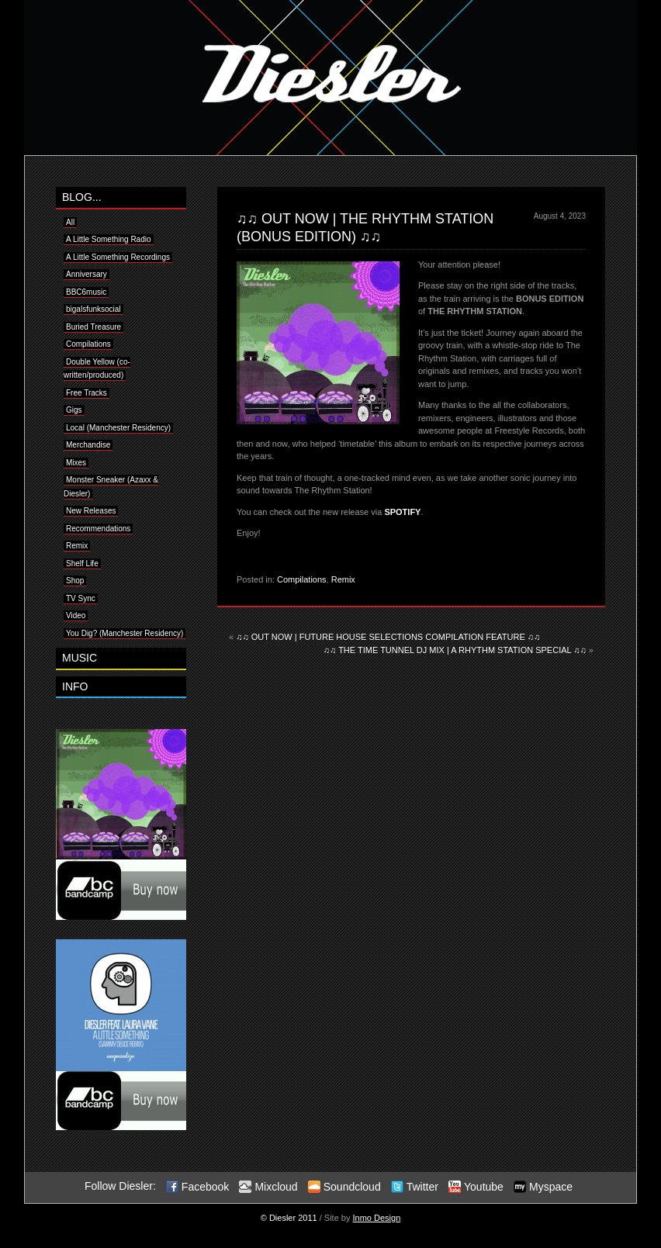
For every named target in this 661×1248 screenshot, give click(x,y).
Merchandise (88, 445)
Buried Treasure (93, 327)
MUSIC (79, 658)
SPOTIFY (402, 512)
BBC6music (86, 292)
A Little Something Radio (108, 239)
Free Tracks (86, 393)
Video (75, 615)
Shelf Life (82, 563)
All (70, 222)
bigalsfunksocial (93, 309)
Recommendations (98, 528)
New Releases (91, 510)
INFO (75, 686)
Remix (343, 579)
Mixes (76, 462)
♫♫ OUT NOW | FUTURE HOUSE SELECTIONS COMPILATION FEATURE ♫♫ (388, 636)
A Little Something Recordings (118, 257)
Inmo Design (377, 1217)
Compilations (302, 579)
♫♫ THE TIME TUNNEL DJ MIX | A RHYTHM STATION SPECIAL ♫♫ (455, 650)
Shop (75, 580)
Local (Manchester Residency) (118, 427)
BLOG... (82, 197)
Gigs (74, 410)
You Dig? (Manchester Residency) (124, 633)
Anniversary (86, 274)
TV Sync (80, 598)
